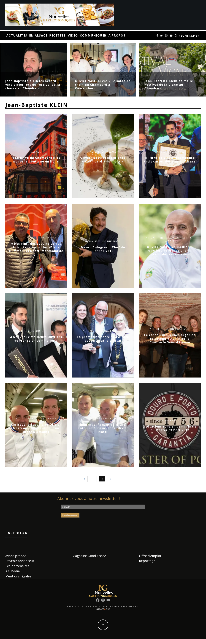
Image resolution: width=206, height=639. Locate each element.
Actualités (16, 35)
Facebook (16, 532)
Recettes (57, 35)
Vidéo (73, 35)
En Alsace (38, 35)
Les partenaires (17, 566)
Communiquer (93, 35)
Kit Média (12, 571)
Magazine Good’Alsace (89, 556)
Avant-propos (15, 556)
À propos (117, 35)
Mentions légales (18, 576)
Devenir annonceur (19, 561)
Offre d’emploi (150, 556)
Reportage (147, 561)
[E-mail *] (103, 507)
